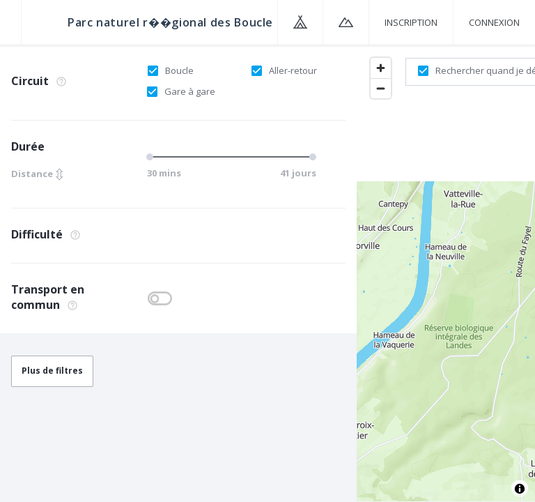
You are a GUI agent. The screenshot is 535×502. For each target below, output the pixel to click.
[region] (446, 272)
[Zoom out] (381, 88)
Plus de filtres (52, 370)
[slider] (152, 157)
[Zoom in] (381, 68)
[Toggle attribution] (519, 488)
